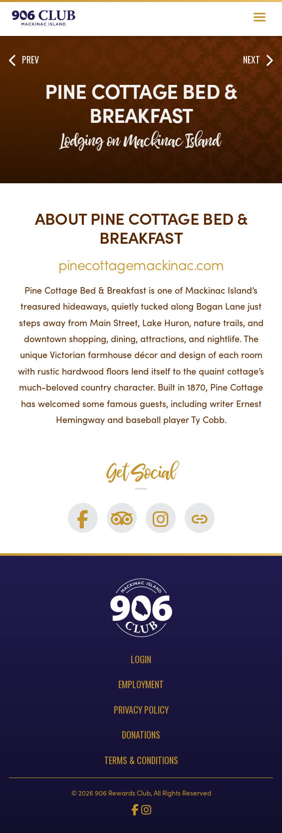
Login (141, 659)
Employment (141, 684)
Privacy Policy (141, 709)
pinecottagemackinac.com (141, 264)
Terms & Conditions (141, 760)
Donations (141, 734)
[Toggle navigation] (259, 17)
